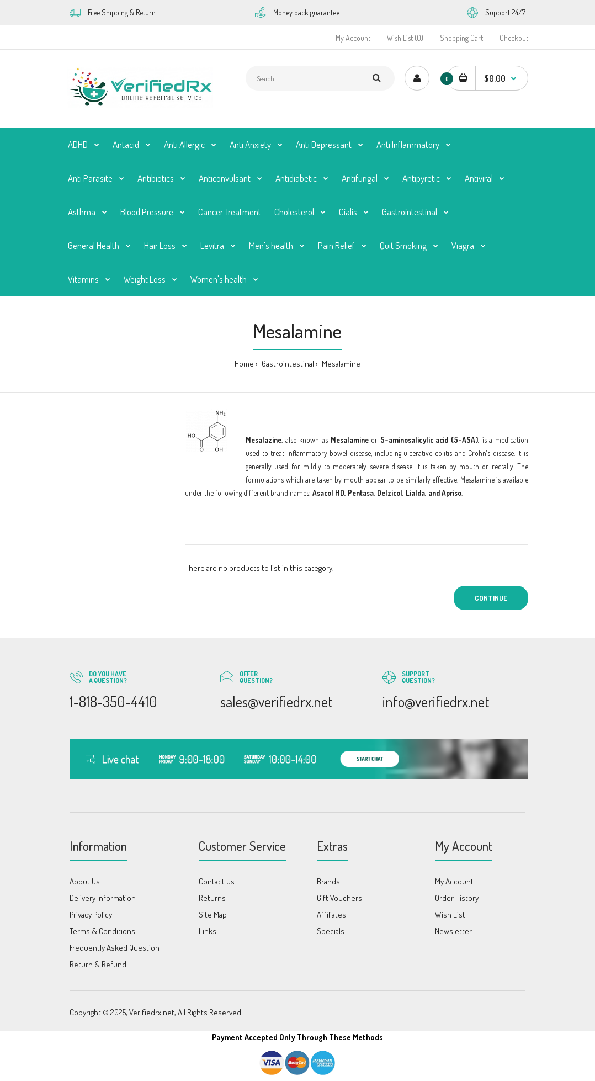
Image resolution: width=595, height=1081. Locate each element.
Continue (491, 598)
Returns (212, 898)
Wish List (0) (405, 38)
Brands (328, 881)
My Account (353, 38)
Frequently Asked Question (115, 947)
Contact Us (217, 881)
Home (244, 363)
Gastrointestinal (287, 363)
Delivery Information (103, 898)
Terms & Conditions (102, 931)
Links (207, 931)
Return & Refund (98, 964)
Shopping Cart (461, 38)
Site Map (213, 914)
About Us (85, 881)
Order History (457, 898)
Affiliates (331, 914)
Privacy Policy (91, 914)
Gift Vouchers (339, 898)
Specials (330, 931)
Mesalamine (340, 363)
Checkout (514, 38)
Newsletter (453, 931)
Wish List (450, 914)
